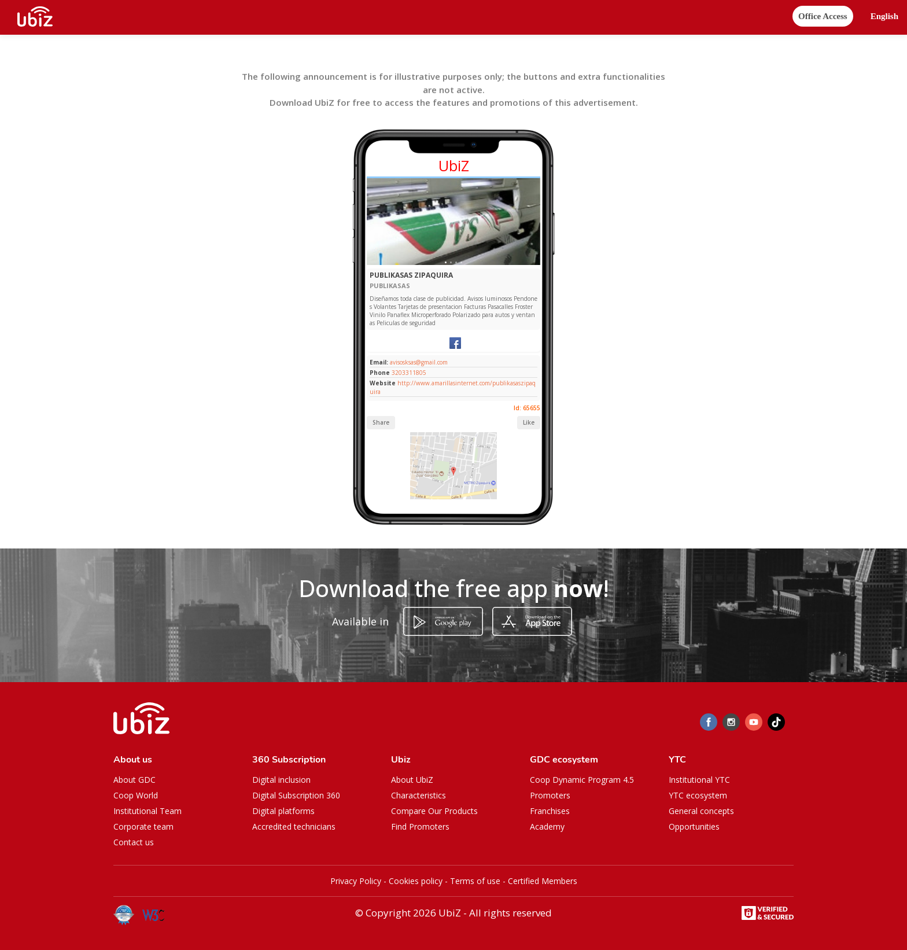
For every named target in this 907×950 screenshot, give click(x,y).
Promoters (550, 795)
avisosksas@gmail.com (418, 362)
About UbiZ (412, 779)
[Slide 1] (446, 262)
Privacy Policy (355, 880)
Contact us (133, 842)
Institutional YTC (699, 779)
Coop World (135, 795)
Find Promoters (420, 826)
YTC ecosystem (698, 795)
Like (528, 422)
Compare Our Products (434, 810)
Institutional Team (147, 810)
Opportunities (694, 826)
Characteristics (418, 795)
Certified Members (542, 880)
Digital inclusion (281, 779)
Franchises (550, 810)
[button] (884, 16)
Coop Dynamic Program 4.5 (582, 779)
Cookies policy (416, 880)
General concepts (701, 810)
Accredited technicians (293, 826)
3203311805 (409, 373)
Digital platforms (283, 810)
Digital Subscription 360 (296, 795)
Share (381, 422)
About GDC (134, 779)
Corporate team (143, 826)
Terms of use (475, 880)
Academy (547, 826)
